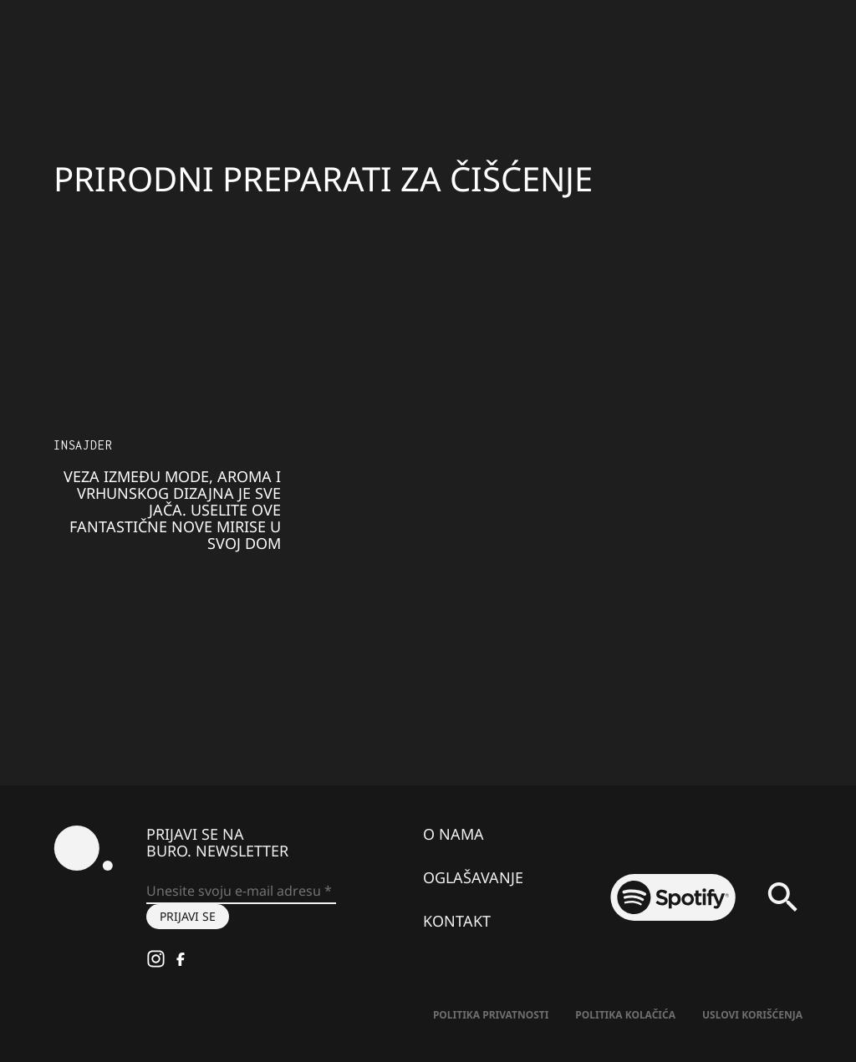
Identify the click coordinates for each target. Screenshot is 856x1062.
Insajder (83, 445)
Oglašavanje (473, 877)
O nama (453, 834)
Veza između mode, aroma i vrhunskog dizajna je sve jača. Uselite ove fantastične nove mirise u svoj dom (172, 509)
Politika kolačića (625, 1015)
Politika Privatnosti (490, 1015)
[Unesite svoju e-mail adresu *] (241, 891)
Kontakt (457, 921)
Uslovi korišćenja (752, 1015)
